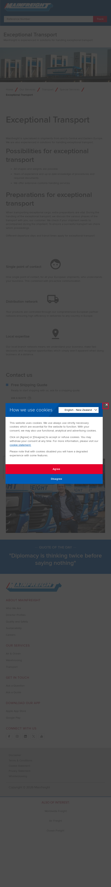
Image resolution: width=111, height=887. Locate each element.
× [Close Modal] (106, 405)
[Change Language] (79, 410)
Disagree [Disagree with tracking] (54, 479)
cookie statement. (20, 445)
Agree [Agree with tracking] (54, 469)
